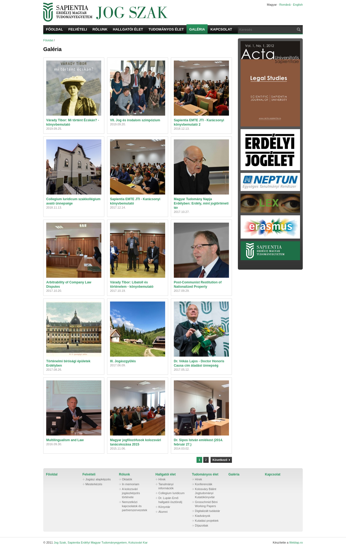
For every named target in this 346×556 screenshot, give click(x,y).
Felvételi (77, 29)
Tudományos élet (166, 29)
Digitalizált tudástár (207, 511)
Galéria (197, 29)
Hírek (161, 479)
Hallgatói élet (128, 29)
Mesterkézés (93, 484)
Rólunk (100, 29)
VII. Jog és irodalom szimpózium (135, 120)
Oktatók (127, 479)
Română (285, 4)
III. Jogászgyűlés (123, 361)
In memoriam (130, 484)
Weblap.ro (296, 542)
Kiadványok (202, 515)
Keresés (298, 29)
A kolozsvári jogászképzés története (131, 493)
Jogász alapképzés (98, 479)
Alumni (163, 511)
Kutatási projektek (206, 520)
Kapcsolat (221, 29)
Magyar (272, 4)
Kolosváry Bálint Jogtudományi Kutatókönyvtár (205, 493)
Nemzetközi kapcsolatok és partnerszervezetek (134, 506)
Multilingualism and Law (65, 440)
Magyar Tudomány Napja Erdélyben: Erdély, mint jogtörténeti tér (201, 203)
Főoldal (54, 29)
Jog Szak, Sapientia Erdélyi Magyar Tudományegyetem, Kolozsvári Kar (147, 12)
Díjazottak (201, 525)
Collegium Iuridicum (171, 493)
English (298, 4)
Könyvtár (164, 506)
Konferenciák (203, 484)
